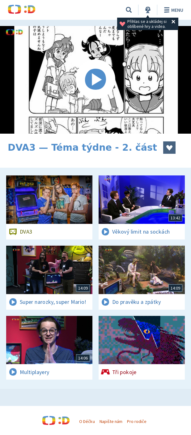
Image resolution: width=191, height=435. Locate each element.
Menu (172, 10)
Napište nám (111, 421)
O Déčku (87, 421)
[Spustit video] (95, 80)
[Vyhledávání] (129, 10)
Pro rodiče (136, 421)
